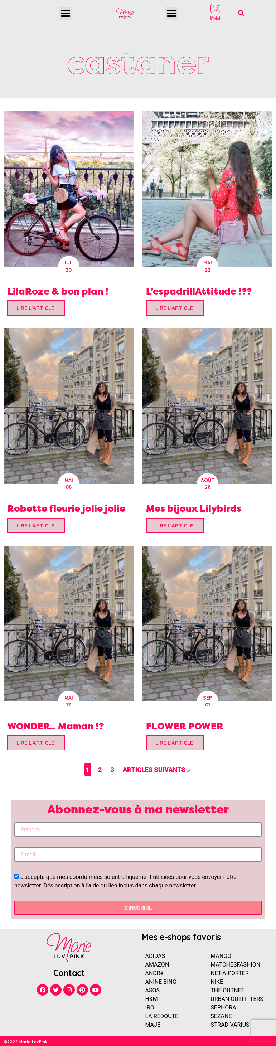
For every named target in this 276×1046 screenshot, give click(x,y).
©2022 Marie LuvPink (26, 1042)
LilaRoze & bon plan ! (57, 291)
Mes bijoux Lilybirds (193, 508)
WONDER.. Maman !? (55, 726)
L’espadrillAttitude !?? (199, 291)
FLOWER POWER (184, 726)
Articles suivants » (156, 769)
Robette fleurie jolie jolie (66, 508)
